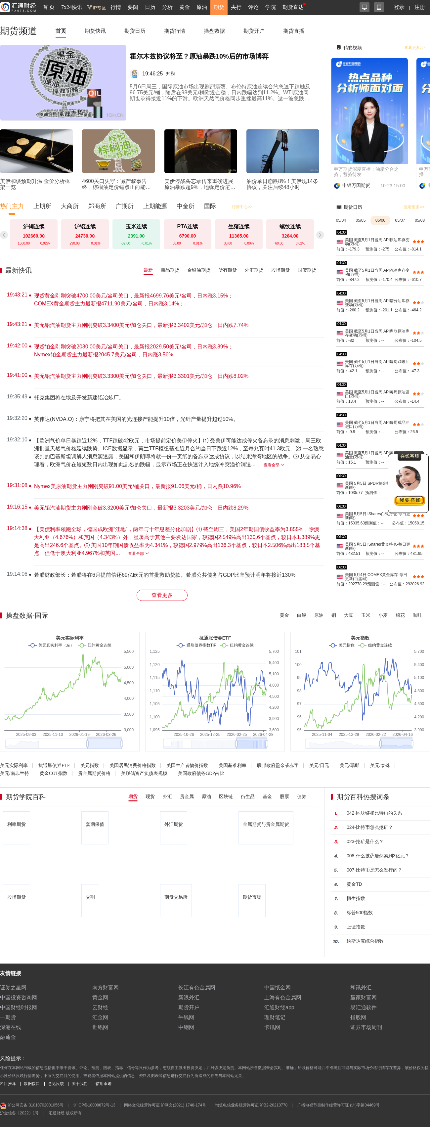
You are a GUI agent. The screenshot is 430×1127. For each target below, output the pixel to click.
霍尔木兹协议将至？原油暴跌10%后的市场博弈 (199, 56)
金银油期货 (198, 270)
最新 (148, 270)
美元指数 (89, 765)
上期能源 (155, 206)
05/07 (400, 220)
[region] (164, 435)
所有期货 (227, 270)
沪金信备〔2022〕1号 (19, 1113)
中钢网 (186, 1027)
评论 (253, 7)
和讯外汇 (360, 987)
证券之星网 (13, 987)
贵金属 (187, 796)
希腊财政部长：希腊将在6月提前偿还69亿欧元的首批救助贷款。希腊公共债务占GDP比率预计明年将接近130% (164, 575)
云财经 (100, 1007)
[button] (320, 235)
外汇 (167, 796)
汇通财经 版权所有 (65, 1113)
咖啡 (417, 615)
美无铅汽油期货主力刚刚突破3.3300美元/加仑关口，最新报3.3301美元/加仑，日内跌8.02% (141, 376)
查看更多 (162, 595)
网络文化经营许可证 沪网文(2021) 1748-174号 (165, 1105)
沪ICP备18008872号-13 (94, 1105)
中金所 (185, 206)
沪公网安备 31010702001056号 (32, 1106)
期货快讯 (95, 31)
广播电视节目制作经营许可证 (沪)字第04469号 (338, 1105)
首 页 (49, 7)
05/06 (380, 220)
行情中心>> (242, 206)
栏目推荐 (8, 1083)
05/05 (361, 220)
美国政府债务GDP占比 (201, 773)
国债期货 (307, 270)
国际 (210, 206)
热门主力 (12, 206)
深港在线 (10, 1027)
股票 (284, 796)
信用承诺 (103, 1083)
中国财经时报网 (18, 1007)
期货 (219, 7)
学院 (270, 7)
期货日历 (135, 31)
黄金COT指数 (53, 773)
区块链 (226, 796)
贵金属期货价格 (94, 773)
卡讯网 (272, 1027)
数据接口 (32, 1083)
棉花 (400, 615)
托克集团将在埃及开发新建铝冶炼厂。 (79, 397)
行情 (115, 7)
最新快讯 (18, 270)
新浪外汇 (188, 997)
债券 (301, 796)
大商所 (70, 206)
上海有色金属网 (282, 997)
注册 (419, 7)
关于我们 (80, 1083)
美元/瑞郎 (350, 765)
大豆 (348, 615)
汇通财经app (279, 1007)
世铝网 (100, 1027)
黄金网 (100, 997)
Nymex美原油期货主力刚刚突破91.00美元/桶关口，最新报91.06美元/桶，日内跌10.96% (137, 486)
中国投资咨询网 (18, 997)
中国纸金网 (277, 987)
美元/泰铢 (380, 765)
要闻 (133, 7)
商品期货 (170, 270)
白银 (301, 615)
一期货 (8, 1017)
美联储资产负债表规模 (144, 773)
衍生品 (248, 796)
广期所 (125, 206)
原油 (201, 7)
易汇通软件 (363, 1007)
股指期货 (280, 270)
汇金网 (100, 1017)
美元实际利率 (14, 765)
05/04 (341, 220)
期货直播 (293, 31)
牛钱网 (186, 1017)
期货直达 (293, 7)
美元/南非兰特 (14, 773)
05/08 (420, 220)
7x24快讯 (71, 7)
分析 (167, 7)
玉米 (365, 615)
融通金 (8, 1037)
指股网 (358, 1017)
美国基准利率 (232, 765)
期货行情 (174, 31)
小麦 (383, 615)
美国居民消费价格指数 (132, 765)
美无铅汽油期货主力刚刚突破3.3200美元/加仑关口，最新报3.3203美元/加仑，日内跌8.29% (141, 508)
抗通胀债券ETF (54, 765)
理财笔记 (274, 1017)
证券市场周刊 (366, 1027)
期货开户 (254, 31)
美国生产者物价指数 (187, 765)
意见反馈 (56, 1083)
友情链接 (10, 973)
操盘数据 (214, 31)
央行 (236, 7)
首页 (61, 31)
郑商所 (97, 206)
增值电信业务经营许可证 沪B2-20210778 (251, 1105)
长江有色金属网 (196, 987)
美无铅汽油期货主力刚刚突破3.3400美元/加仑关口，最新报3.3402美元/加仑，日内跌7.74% (141, 325)
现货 (150, 796)
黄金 (184, 7)
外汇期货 (254, 270)
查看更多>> (414, 47)
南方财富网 (105, 987)
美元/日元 (319, 765)
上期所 (42, 206)
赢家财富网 (363, 997)
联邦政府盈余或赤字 (278, 765)
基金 (267, 796)
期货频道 (18, 31)
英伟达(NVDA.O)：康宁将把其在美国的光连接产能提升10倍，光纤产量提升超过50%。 (136, 419)
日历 (150, 7)
